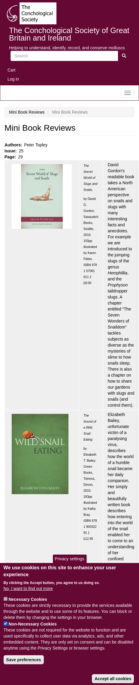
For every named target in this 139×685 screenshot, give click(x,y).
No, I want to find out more (28, 597)
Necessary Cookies (27, 607)
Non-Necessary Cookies (32, 632)
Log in (13, 79)
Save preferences (23, 668)
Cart (11, 70)
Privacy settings (69, 567)
